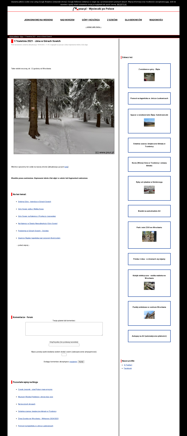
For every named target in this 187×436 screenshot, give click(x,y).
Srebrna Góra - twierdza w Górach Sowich (34, 202)
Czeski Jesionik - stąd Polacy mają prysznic (35, 389)
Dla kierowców (133, 20)
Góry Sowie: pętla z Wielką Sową (31, 209)
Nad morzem (67, 20)
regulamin (73, 362)
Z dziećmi (112, 20)
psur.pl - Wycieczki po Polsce (93, 8)
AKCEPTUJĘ (122, 4)
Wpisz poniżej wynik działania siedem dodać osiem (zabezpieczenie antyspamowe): (64, 352)
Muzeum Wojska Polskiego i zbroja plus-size (35, 397)
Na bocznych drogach (26, 404)
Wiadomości (156, 20)
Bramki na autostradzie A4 (149, 211)
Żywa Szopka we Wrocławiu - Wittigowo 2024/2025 (38, 419)
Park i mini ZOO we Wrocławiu (149, 234)
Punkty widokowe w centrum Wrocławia (149, 312)
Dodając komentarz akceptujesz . (60, 362)
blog (21, 36)
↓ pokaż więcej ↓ (23, 245)
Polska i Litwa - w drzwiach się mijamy (149, 259)
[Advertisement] (65, 61)
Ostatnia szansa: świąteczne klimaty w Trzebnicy (37, 411)
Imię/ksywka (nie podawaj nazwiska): (64, 342)
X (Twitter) (128, 365)
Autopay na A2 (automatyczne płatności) (149, 336)
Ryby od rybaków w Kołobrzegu (149, 187)
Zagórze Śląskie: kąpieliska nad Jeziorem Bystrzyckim (39, 238)
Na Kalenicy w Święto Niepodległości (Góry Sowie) (37, 223)
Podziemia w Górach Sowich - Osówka (33, 231)
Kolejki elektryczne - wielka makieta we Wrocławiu (149, 282)
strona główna (14, 36)
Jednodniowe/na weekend (38, 20)
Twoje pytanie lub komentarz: (64, 321)
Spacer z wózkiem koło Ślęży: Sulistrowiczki (149, 120)
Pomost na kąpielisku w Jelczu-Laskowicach (35, 426)
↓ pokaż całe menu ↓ (94, 27)
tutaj (167, 2)
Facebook (128, 368)
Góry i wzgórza (91, 20)
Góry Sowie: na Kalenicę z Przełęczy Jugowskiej (37, 216)
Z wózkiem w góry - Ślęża (149, 74)
